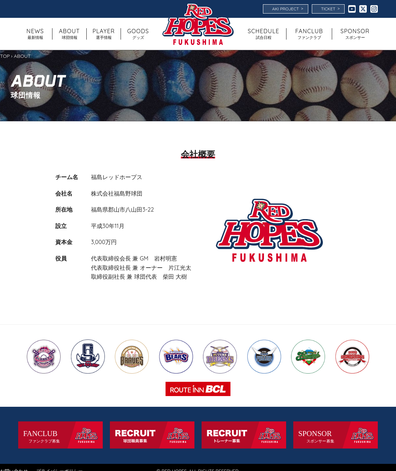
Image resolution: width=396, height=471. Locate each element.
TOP (5, 56)
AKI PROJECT (287, 8)
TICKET (330, 8)
